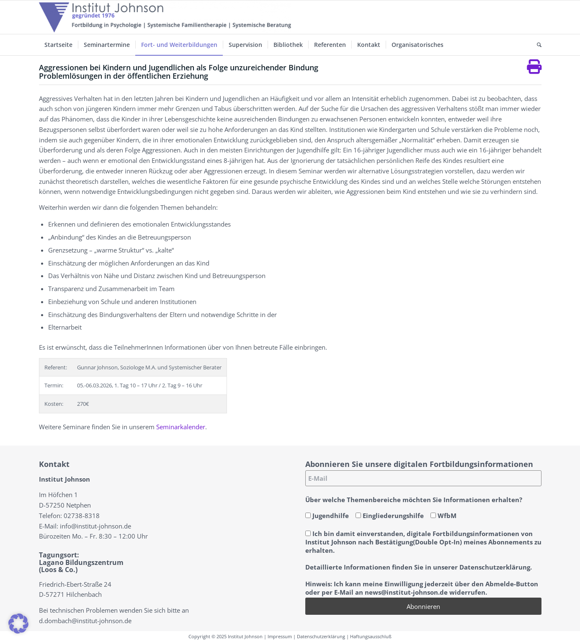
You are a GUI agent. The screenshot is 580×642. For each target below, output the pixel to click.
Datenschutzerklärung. (495, 567)
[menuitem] (58, 44)
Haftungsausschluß (371, 636)
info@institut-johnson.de (95, 526)
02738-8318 (82, 515)
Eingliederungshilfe (390, 515)
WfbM (443, 515)
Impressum (280, 636)
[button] (18, 623)
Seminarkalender (180, 427)
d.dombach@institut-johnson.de (85, 620)
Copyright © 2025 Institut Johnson (225, 636)
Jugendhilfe (327, 515)
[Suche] (536, 44)
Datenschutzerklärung (321, 636)
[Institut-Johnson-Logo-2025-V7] (165, 17)
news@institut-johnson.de (406, 592)
